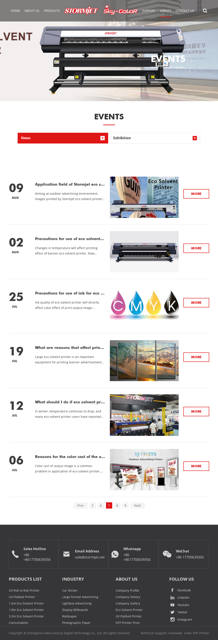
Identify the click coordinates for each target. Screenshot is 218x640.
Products (52, 11)
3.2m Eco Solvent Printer (26, 616)
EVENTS (165, 11)
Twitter (178, 612)
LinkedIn (179, 598)
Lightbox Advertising (77, 603)
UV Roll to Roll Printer (24, 590)
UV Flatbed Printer (22, 597)
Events (167, 67)
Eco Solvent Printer (129, 610)
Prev (80, 505)
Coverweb (175, 633)
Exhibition (122, 138)
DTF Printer (201, 633)
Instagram (180, 620)
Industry (73, 579)
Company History (128, 597)
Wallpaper (69, 616)
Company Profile (127, 590)
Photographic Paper (76, 623)
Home (15, 11)
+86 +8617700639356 (37, 557)
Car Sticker (70, 590)
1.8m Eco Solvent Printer (26, 610)
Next (137, 505)
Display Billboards (75, 610)
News (179, 67)
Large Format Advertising (80, 597)
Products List (25, 579)
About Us (32, 11)
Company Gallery (128, 603)
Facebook (180, 590)
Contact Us (185, 11)
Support (148, 11)
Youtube (179, 605)
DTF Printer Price (128, 623)
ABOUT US (126, 579)
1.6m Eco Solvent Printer (26, 603)
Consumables (18, 623)
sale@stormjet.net (90, 557)
